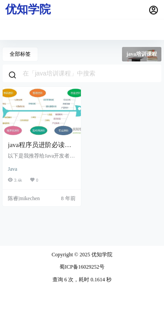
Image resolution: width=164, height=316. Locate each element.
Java (12, 169)
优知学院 (101, 254)
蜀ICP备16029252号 (82, 267)
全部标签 (20, 54)
